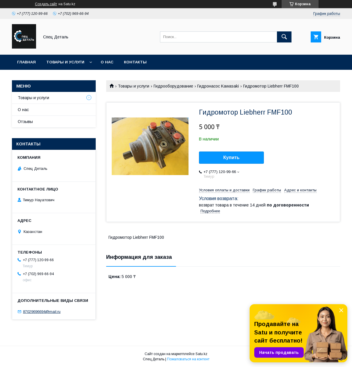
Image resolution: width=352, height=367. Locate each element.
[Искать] (284, 36)
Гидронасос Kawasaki (218, 86)
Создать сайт (46, 4)
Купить (231, 157)
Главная (26, 62)
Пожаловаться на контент (188, 359)
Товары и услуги (65, 62)
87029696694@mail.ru (42, 311)
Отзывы (25, 121)
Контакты (135, 62)
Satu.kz (201, 354)
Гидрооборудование (173, 86)
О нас (107, 62)
